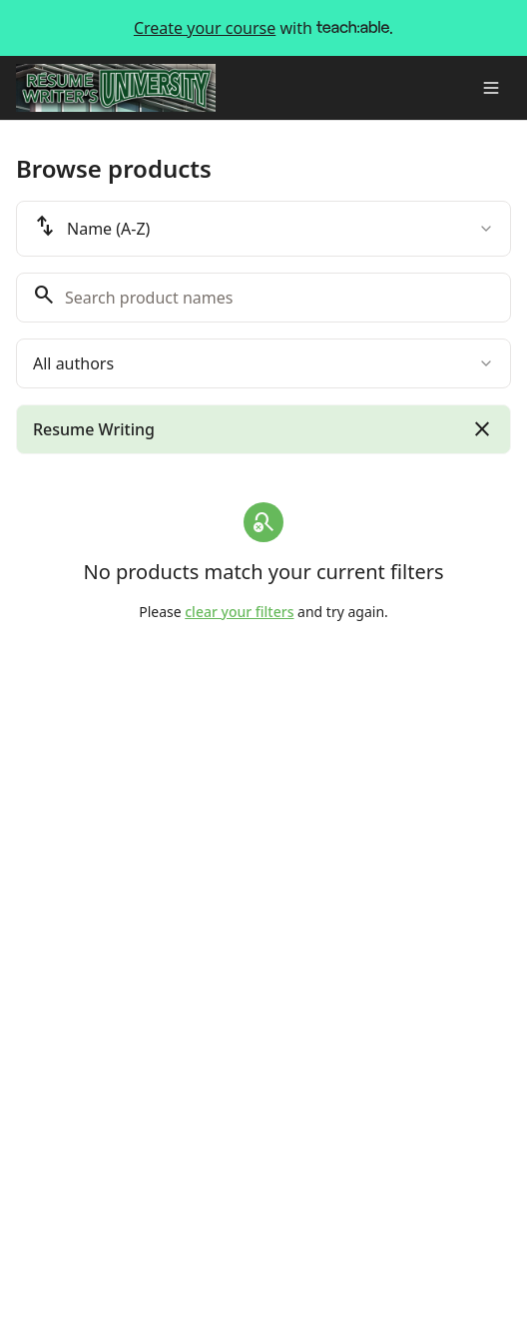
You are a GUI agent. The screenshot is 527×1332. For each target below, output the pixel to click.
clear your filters (239, 611)
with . (263, 28)
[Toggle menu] (491, 88)
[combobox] (263, 229)
